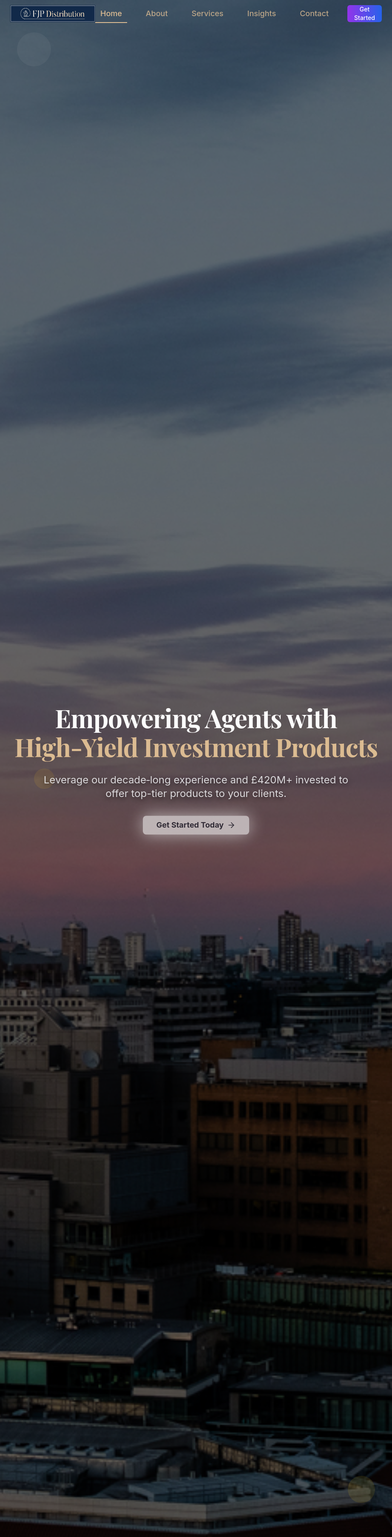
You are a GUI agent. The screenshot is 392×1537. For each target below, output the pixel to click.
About (157, 13)
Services (208, 13)
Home (111, 16)
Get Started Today (196, 826)
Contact (314, 13)
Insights (261, 13)
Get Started (364, 13)
